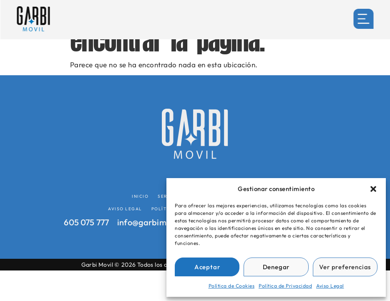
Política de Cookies (232, 286)
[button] (373, 189)
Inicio (140, 196)
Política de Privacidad (285, 286)
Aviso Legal (330, 286)
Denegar (276, 267)
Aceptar (207, 267)
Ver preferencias (345, 267)
